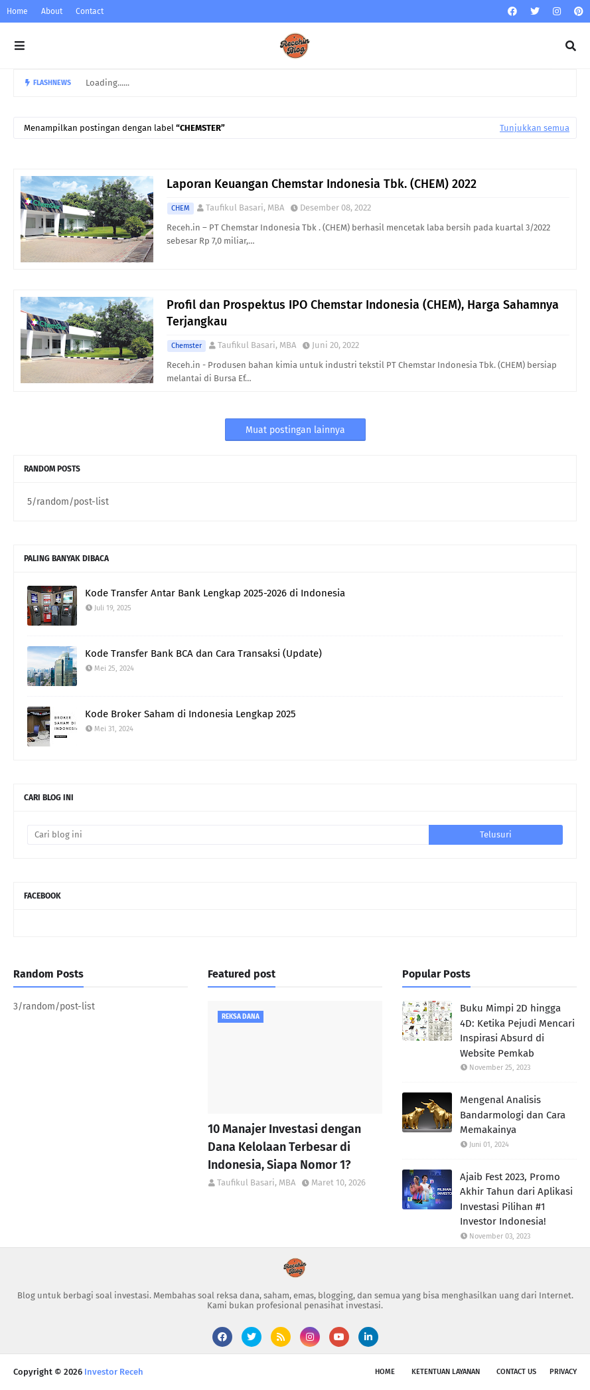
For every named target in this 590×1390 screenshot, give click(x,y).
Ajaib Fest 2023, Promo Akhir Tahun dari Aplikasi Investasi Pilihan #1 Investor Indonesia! (516, 1199)
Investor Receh (113, 1372)
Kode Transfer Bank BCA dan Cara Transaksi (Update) (203, 653)
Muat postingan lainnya (295, 430)
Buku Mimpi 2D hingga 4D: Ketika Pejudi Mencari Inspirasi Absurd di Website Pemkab (517, 1030)
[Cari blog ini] (228, 835)
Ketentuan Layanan (445, 1371)
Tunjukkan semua (534, 128)
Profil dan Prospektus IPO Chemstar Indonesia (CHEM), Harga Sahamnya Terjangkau (363, 313)
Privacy (563, 1371)
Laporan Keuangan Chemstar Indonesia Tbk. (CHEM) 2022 (322, 184)
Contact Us (516, 1371)
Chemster (186, 345)
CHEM (180, 208)
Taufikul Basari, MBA (245, 208)
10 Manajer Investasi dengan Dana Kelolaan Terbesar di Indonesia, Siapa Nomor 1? (284, 1147)
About (51, 11)
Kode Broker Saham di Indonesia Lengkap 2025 (190, 714)
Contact (90, 11)
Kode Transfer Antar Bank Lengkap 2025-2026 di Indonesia (215, 593)
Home (17, 11)
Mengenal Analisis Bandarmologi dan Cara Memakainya (512, 1115)
